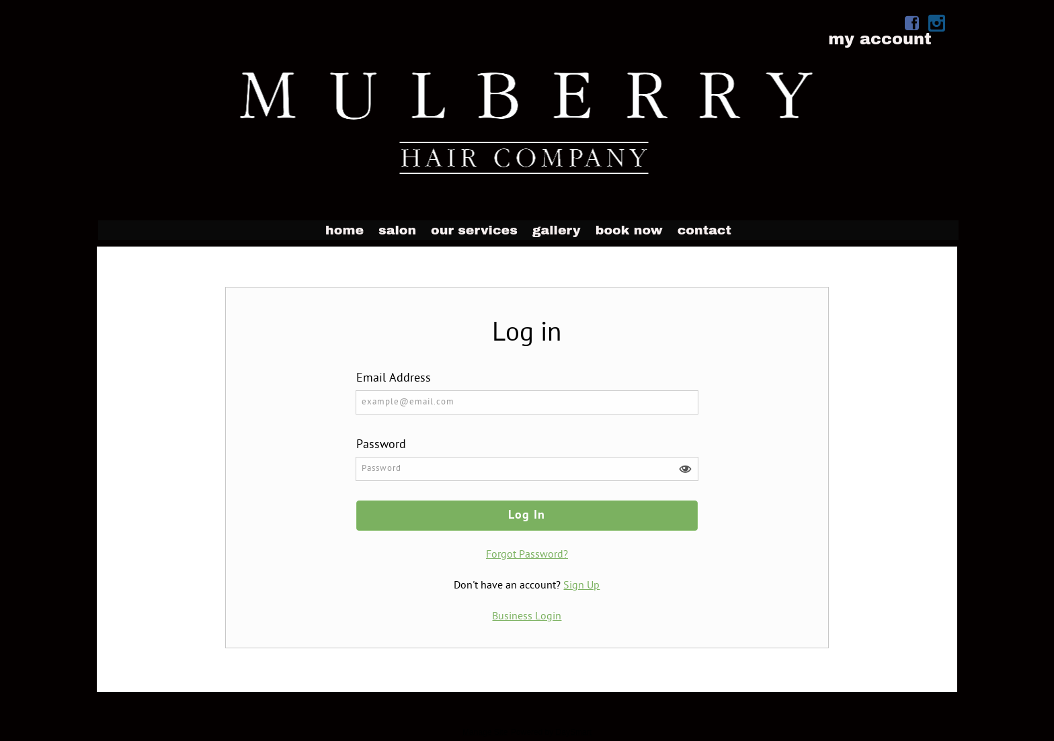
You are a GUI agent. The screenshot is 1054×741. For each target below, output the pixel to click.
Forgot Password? (527, 555)
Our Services (474, 230)
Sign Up (581, 586)
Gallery (556, 230)
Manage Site (485, 732)
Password (381, 445)
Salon (397, 230)
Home (344, 230)
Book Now (629, 230)
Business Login (526, 616)
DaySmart (574, 732)
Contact (704, 230)
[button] (685, 469)
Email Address (393, 378)
